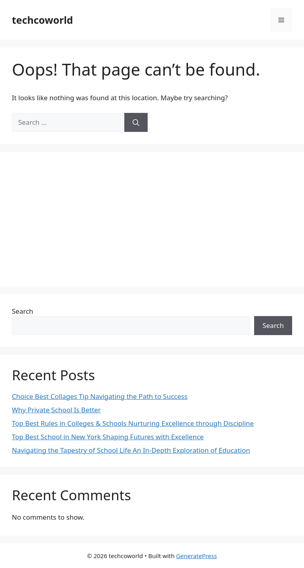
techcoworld (42, 20)
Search (22, 311)
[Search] (136, 122)
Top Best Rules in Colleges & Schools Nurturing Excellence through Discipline (133, 423)
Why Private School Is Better (56, 409)
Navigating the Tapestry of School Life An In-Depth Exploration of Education (131, 450)
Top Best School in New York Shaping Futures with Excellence (108, 436)
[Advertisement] (152, 219)
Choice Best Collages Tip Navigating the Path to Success (100, 396)
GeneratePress (196, 556)
